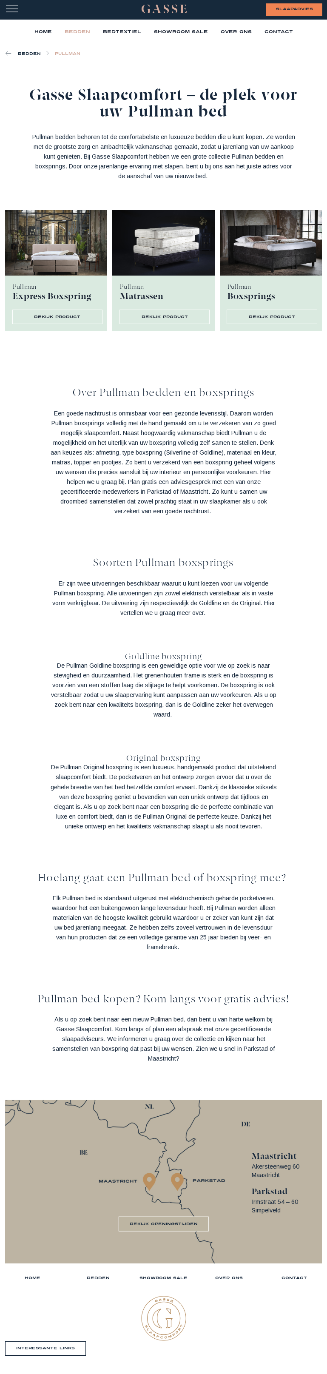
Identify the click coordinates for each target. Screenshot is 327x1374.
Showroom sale (163, 1278)
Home (32, 1278)
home (43, 32)
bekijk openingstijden (164, 1224)
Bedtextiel (122, 32)
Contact (278, 32)
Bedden (77, 32)
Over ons (236, 32)
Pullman (67, 53)
